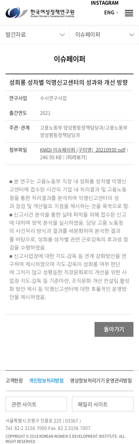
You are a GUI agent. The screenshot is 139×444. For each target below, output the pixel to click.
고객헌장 (14, 380)
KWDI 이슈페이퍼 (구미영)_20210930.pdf (82, 150)
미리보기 (76, 157)
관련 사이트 (24, 404)
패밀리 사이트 (93, 404)
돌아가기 (114, 329)
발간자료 (16, 34)
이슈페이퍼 (87, 34)
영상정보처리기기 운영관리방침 (101, 380)
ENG (109, 12)
